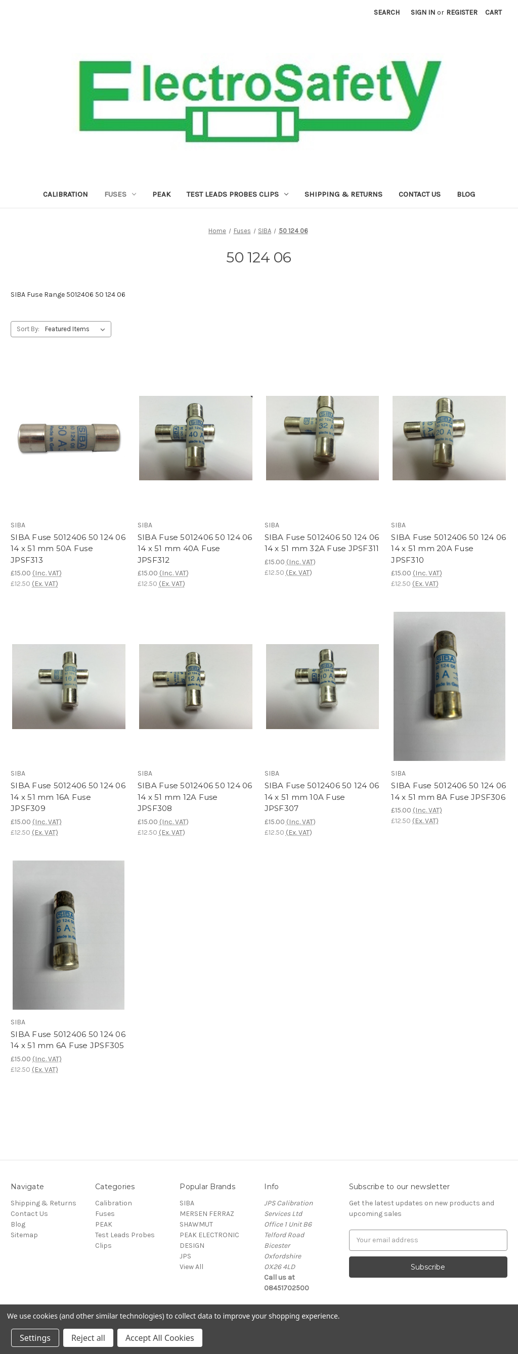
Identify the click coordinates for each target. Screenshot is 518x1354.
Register (462, 12)
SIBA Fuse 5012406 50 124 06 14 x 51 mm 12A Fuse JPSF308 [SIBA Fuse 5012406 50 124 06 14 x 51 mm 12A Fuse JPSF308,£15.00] (195, 797)
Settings (35, 1337)
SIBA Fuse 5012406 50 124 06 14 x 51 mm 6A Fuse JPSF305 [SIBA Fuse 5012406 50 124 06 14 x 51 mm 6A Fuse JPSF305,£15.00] (68, 1040)
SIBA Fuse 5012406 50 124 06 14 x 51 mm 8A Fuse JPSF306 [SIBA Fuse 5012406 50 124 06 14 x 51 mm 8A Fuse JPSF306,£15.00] (448, 791)
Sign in (423, 12)
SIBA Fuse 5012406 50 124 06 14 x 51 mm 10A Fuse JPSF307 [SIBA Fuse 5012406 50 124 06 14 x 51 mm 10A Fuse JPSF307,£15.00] (322, 797)
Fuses (120, 194)
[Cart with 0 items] (493, 12)
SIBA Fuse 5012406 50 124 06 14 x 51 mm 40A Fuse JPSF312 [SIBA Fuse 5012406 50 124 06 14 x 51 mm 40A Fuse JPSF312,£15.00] (195, 548)
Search (387, 12)
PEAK (161, 194)
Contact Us (420, 194)
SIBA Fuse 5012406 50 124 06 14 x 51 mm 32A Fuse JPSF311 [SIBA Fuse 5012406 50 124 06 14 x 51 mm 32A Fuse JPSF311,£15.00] (322, 543)
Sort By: (28, 329)
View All (191, 1266)
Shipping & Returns (343, 194)
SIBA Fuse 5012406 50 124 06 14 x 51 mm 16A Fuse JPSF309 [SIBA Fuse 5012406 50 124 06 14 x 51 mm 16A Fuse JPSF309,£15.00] (68, 797)
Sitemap (24, 1235)
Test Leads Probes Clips (237, 194)
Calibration (65, 194)
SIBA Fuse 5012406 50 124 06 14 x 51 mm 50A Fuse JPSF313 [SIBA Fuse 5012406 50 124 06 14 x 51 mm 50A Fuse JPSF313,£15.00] (68, 548)
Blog (466, 194)
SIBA (187, 1203)
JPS (185, 1256)
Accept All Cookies (159, 1337)
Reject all (88, 1337)
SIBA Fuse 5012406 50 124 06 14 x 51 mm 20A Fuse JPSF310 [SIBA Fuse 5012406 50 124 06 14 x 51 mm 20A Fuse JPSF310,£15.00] (448, 548)
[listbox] (77, 329)
